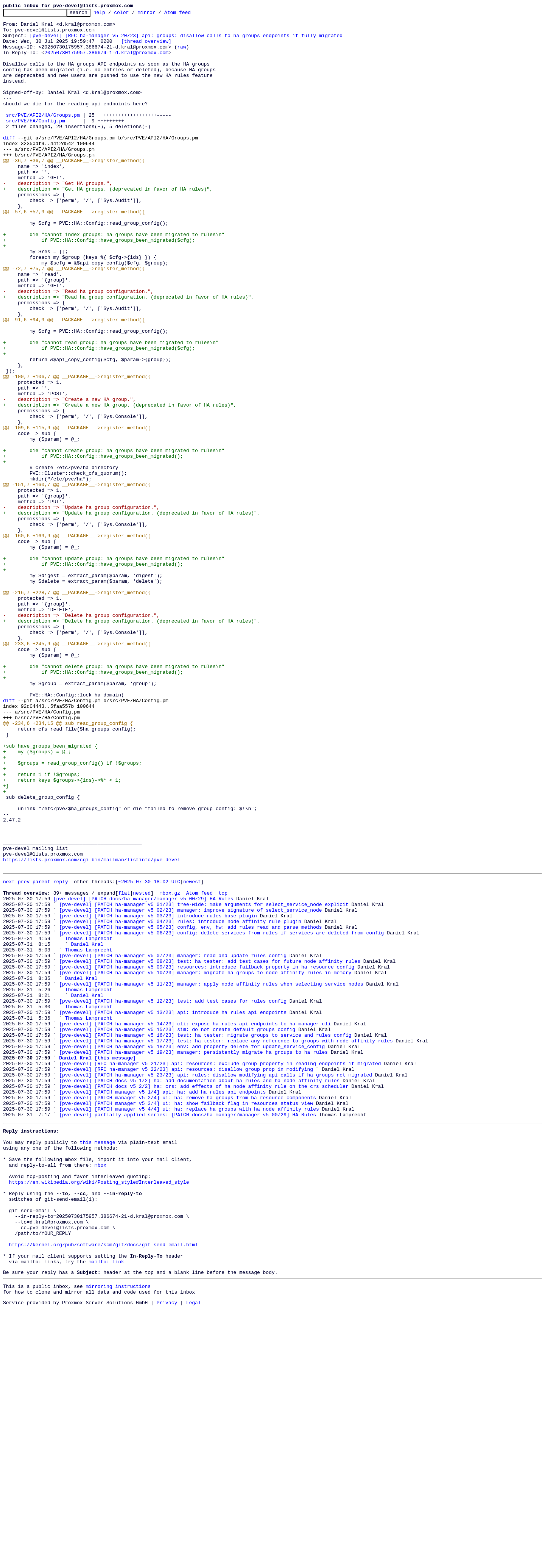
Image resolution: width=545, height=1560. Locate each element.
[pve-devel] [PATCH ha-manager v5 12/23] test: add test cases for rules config (173, 1197)
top (222, 1067)
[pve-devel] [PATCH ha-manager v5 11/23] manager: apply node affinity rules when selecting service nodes (211, 1177)
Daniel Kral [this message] (97, 1265)
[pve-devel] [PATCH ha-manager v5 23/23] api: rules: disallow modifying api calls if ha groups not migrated (215, 1286)
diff (9, 163)
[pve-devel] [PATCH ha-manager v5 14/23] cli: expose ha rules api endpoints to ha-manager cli (195, 1224)
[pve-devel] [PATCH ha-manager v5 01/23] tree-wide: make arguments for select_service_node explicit (203, 1081)
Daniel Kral (87, 1129)
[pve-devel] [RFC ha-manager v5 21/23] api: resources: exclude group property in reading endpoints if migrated (220, 1272)
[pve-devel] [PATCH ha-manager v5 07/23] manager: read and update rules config (173, 1142)
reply (60, 1054)
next (9, 1054)
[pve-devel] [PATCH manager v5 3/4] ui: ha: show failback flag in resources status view (186, 1320)
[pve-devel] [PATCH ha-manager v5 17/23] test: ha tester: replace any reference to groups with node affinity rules (225, 1245)
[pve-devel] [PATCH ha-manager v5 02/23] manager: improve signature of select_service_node (190, 1088)
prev (24, 1054)
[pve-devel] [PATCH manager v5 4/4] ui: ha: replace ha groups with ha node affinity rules (189, 1327)
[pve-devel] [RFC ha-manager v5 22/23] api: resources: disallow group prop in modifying (186, 1279)
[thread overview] (146, 47)
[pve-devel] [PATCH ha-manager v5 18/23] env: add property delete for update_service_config (192, 1252)
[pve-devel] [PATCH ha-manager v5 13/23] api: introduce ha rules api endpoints (173, 1211)
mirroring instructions (118, 1535)
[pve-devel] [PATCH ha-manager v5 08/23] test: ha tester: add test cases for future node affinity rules (209, 1149)
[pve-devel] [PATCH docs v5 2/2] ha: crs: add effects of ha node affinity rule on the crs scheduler (203, 1299)
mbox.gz (169, 1067)
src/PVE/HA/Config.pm (35, 143)
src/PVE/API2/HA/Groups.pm (43, 136)
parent (41, 1054)
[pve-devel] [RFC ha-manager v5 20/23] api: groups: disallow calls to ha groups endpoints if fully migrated (186, 41)
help (111, 14)
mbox (100, 1392)
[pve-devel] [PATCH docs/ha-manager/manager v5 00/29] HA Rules (143, 1074)
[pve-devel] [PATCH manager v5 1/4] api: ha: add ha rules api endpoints (162, 1306)
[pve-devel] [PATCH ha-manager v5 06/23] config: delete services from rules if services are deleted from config (221, 1115)
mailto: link (106, 1508)
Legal (193, 1553)
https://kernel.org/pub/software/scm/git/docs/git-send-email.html (103, 1487)
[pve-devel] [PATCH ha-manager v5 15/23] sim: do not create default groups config (177, 1231)
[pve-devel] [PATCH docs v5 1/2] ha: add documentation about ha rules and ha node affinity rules (199, 1292)
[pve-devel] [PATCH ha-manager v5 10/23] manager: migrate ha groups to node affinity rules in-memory (205, 1163)
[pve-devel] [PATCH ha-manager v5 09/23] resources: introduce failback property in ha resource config (206, 1156)
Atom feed (189, 14)
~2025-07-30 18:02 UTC (149, 1054)
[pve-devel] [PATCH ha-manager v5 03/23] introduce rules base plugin (158, 1095)
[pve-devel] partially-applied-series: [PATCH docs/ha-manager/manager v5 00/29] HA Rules (187, 1333)
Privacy (167, 1553)
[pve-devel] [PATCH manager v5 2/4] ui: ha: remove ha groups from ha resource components (187, 1313)
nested (142, 1067)
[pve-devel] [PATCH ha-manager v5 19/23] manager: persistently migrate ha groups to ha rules (193, 1258)
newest (192, 1054)
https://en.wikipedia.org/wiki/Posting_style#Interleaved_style (99, 1412)
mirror (158, 14)
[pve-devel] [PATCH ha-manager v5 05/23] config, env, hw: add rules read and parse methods (190, 1108)
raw (181, 54)
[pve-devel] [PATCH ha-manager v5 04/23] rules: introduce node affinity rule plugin (180, 1101)
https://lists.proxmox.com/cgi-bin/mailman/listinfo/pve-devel (91, 1029)
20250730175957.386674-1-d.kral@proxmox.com (106, 61)
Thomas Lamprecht (88, 1122)
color (133, 14)
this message (97, 1364)
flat (124, 1067)
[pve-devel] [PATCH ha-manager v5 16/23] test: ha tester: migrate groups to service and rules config (205, 1238)
